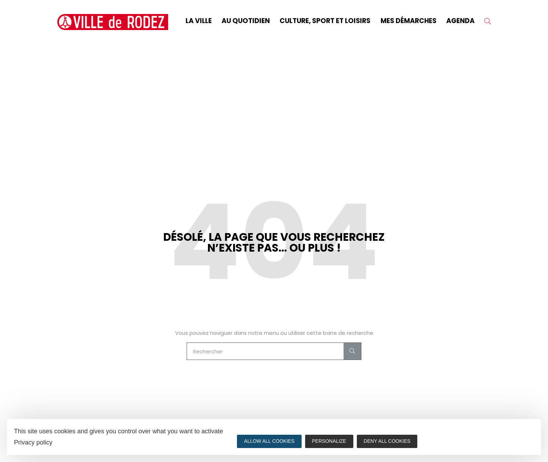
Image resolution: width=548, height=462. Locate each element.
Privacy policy (33, 442)
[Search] (352, 351)
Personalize (329, 441)
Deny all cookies (387, 441)
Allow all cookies (269, 441)
